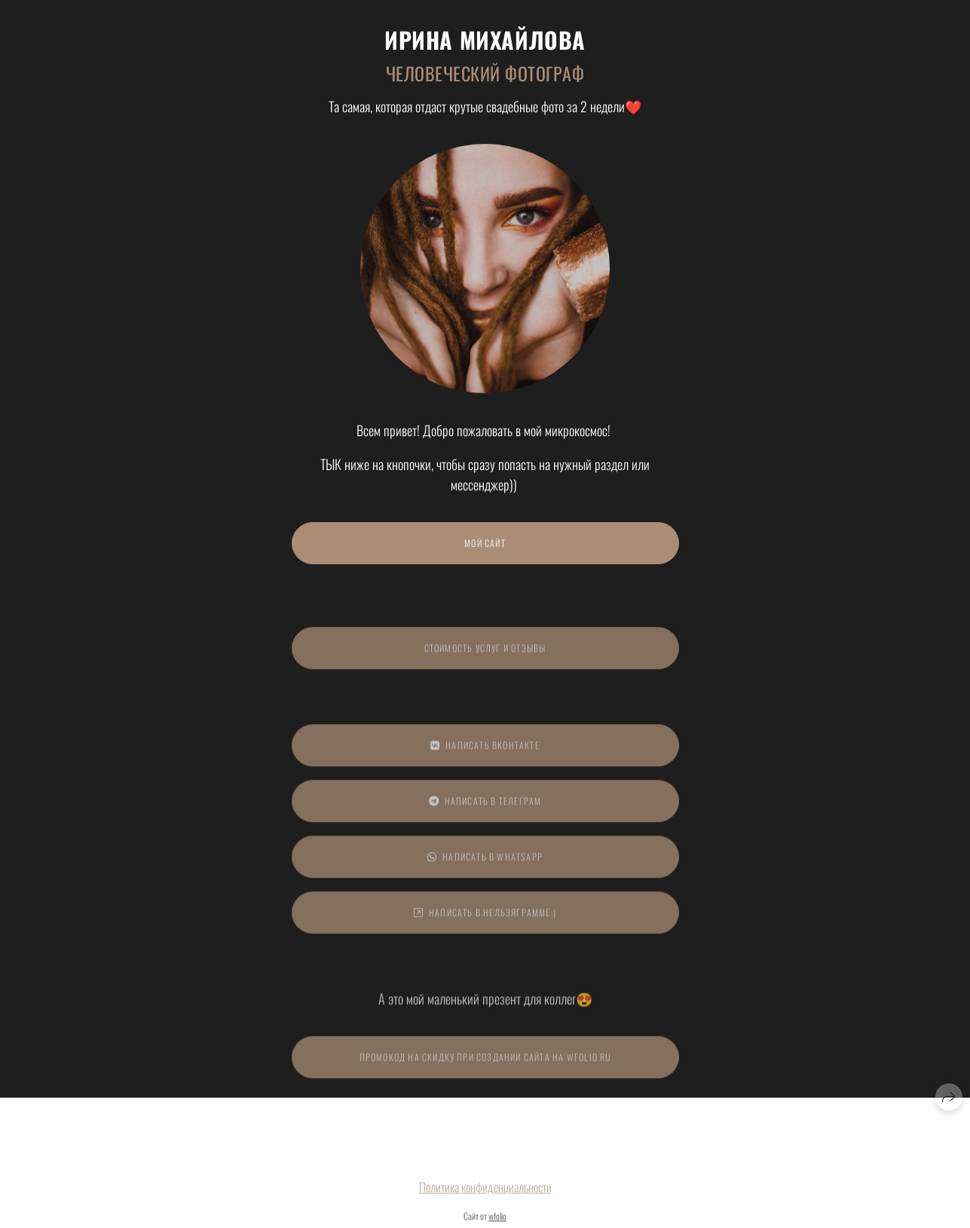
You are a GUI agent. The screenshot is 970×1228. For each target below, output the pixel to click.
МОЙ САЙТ (485, 542)
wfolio (497, 1220)
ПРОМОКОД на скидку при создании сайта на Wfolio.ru (485, 1061)
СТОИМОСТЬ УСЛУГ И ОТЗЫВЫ (485, 652)
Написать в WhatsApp (485, 861)
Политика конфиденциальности (485, 1192)
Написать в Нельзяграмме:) (485, 917)
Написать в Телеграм (485, 805)
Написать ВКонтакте (485, 750)
